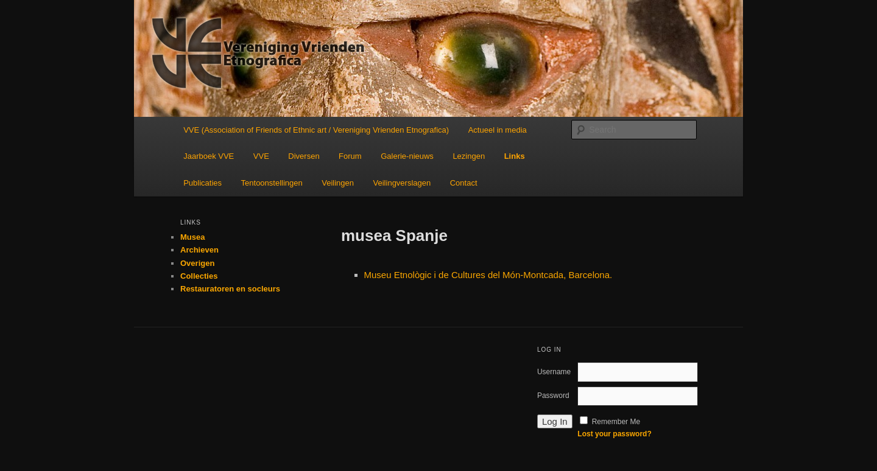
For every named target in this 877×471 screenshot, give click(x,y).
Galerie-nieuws (407, 156)
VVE (261, 156)
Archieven (199, 249)
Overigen (197, 263)
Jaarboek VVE (208, 156)
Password (553, 395)
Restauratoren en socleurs (230, 288)
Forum (350, 156)
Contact (463, 182)
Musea (192, 237)
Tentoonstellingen (272, 182)
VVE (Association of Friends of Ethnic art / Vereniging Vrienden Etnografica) (316, 129)
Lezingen (469, 156)
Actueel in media (497, 129)
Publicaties (202, 182)
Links (514, 156)
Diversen (303, 156)
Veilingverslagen (402, 182)
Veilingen (338, 182)
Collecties (198, 276)
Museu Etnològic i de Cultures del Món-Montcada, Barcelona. (488, 275)
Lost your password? (614, 434)
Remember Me (616, 421)
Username (554, 372)
